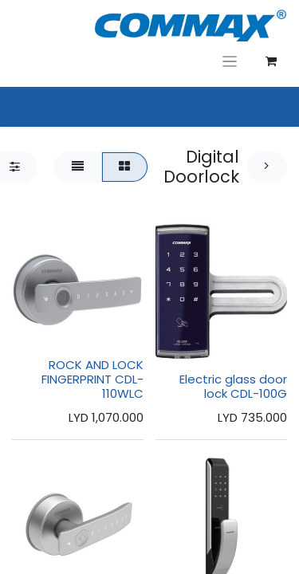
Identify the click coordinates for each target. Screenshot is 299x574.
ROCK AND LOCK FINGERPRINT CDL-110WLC (92, 379)
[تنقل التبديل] (230, 61)
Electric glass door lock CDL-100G (233, 386)
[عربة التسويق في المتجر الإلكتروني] (271, 61)
